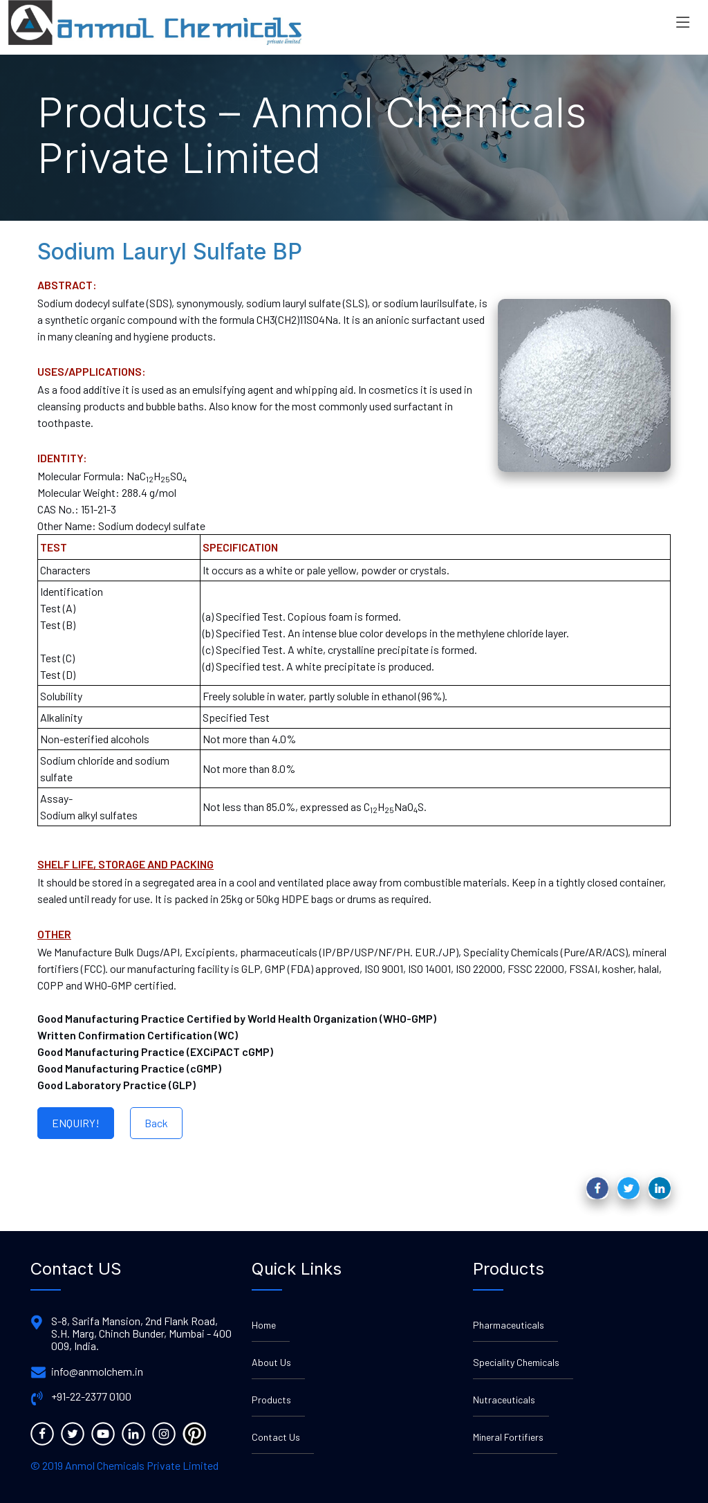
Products (271, 1399)
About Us (271, 1362)
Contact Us (276, 1437)
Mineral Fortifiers (508, 1437)
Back (156, 1122)
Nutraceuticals (504, 1399)
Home (264, 1325)
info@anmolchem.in (97, 1371)
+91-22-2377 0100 (91, 1396)
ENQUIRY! (76, 1122)
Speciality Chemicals (516, 1362)
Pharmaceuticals (508, 1325)
